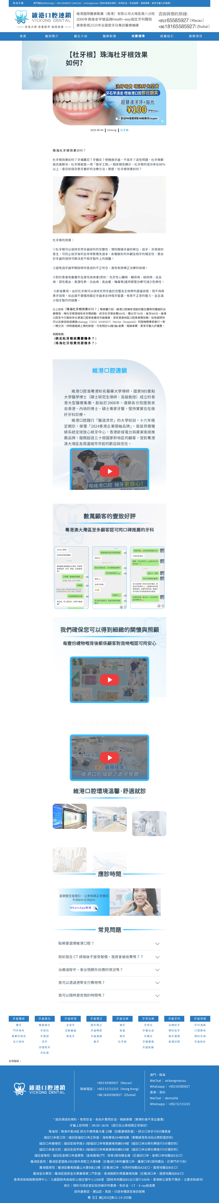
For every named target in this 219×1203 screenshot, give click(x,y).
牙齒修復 (71, 1018)
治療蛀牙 (174, 1025)
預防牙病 (200, 1036)
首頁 (23, 36)
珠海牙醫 (18, 3)
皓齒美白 (44, 1025)
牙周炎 (148, 1025)
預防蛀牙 (174, 1030)
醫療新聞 (109, 36)
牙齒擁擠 (96, 1036)
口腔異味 (200, 1030)
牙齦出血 (148, 1030)
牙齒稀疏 (96, 1030)
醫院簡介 (52, 36)
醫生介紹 (81, 36)
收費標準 (138, 36)
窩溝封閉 (174, 1041)
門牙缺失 (19, 1030)
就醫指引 (167, 36)
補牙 (122, 1025)
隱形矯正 (96, 1025)
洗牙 (45, 1041)
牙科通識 (200, 1025)
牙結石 (44, 1030)
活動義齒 (70, 1030)
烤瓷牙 (70, 1036)
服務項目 (196, 36)
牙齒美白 (44, 1018)
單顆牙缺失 (19, 1036)
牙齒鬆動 (148, 1047)
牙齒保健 (200, 1018)
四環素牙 (44, 1047)
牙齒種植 (19, 1018)
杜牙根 (124, 130)
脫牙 (122, 1036)
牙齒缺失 (200, 1041)
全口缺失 (19, 1041)
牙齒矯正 (96, 1018)
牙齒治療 (122, 1018)
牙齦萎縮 (148, 1041)
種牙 (19, 1025)
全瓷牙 (70, 1025)
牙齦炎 (148, 1036)
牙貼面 (44, 1053)
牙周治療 (148, 1018)
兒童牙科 (174, 1018)
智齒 (122, 1030)
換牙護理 (174, 1036)
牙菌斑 (44, 1036)
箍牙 (96, 1041)
